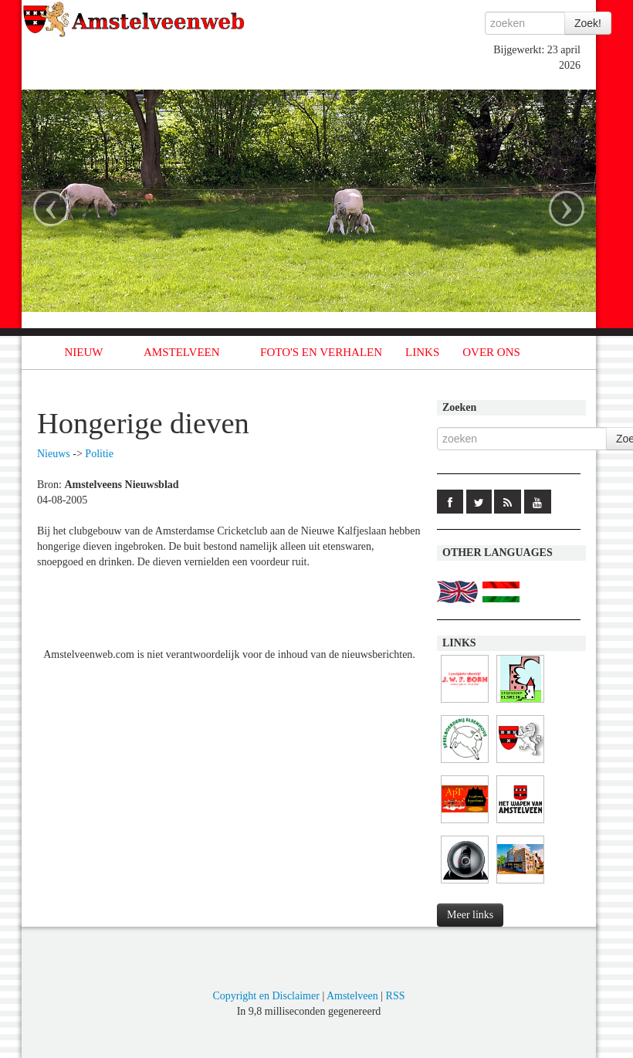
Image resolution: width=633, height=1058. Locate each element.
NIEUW (84, 352)
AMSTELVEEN (182, 352)
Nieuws (53, 453)
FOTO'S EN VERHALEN (321, 352)
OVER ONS (491, 352)
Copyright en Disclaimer (265, 996)
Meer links (470, 915)
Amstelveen (352, 996)
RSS (395, 996)
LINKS (422, 352)
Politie (99, 453)
